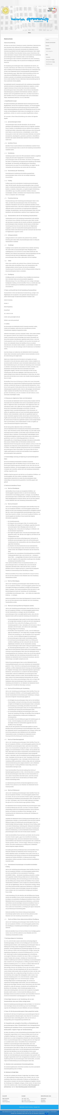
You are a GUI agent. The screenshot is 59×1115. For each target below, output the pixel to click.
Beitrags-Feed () (50, 59)
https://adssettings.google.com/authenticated (25, 1086)
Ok (46, 1113)
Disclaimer (43, 1100)
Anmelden (48, 57)
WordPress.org (49, 64)
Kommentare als (50, 61)
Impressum (43, 1101)
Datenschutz (43, 1098)
